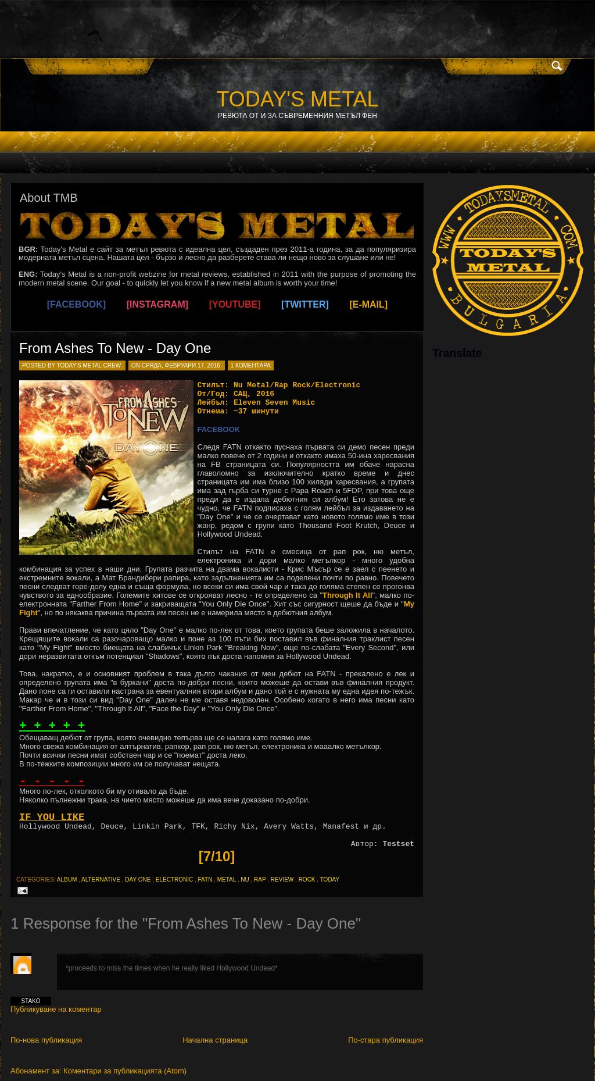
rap (260, 879)
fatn (205, 879)
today (330, 879)
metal (226, 879)
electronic (174, 879)
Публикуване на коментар (56, 1009)
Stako (30, 1001)
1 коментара (251, 365)
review (282, 879)
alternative (100, 879)
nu (245, 879)
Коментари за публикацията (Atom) (125, 1070)
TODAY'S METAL (298, 99)
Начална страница (215, 1040)
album (67, 879)
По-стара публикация (385, 1040)
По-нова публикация (46, 1040)
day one (137, 879)
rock (307, 879)
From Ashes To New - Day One (115, 348)
